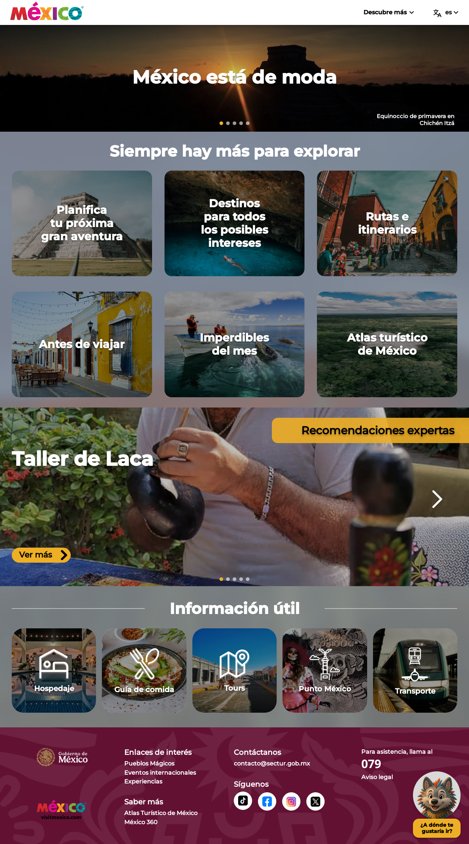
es (445, 13)
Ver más (43, 555)
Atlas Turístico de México (160, 813)
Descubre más (388, 12)
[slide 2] (227, 123)
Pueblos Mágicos (149, 763)
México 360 (141, 822)
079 (371, 764)
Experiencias (143, 781)
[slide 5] (247, 123)
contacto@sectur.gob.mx (272, 763)
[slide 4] (241, 123)
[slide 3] (234, 123)
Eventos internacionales (160, 772)
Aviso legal (377, 777)
